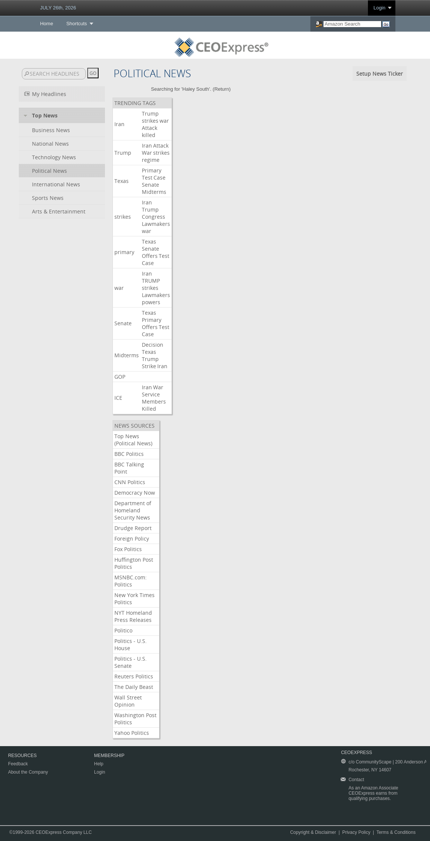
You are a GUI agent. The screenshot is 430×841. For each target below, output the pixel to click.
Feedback (18, 763)
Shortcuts (76, 23)
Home (46, 23)
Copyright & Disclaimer (313, 832)
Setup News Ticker (379, 73)
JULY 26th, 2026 (58, 8)
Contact (356, 779)
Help (98, 763)
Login (380, 8)
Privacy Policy (356, 832)
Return (221, 89)
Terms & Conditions (396, 832)
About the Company (28, 772)
